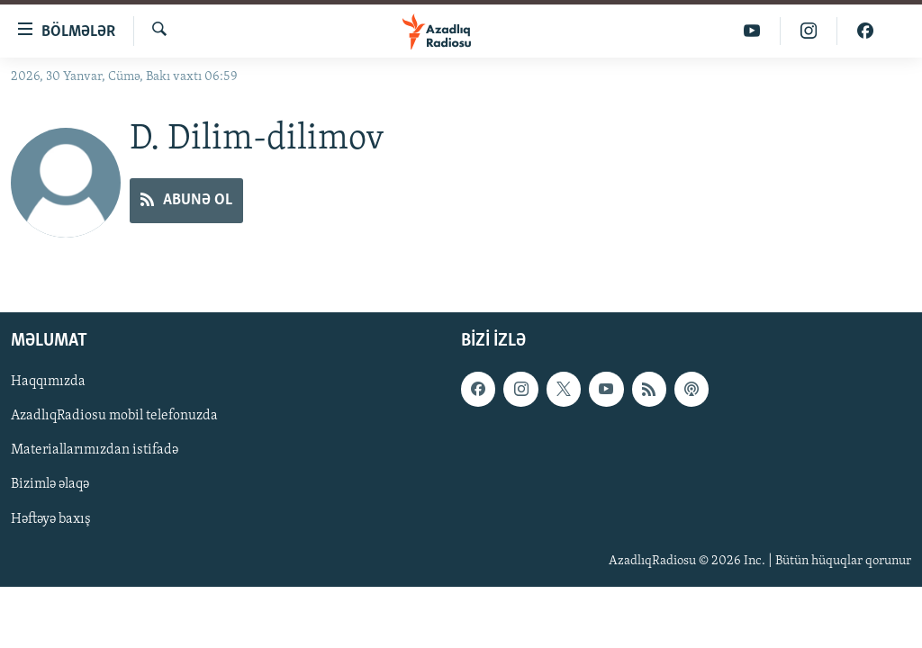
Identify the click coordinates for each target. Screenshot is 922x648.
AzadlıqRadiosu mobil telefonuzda (114, 417)
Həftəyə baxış (51, 519)
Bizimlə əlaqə (50, 485)
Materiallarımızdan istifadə (94, 451)
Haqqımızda (48, 382)
